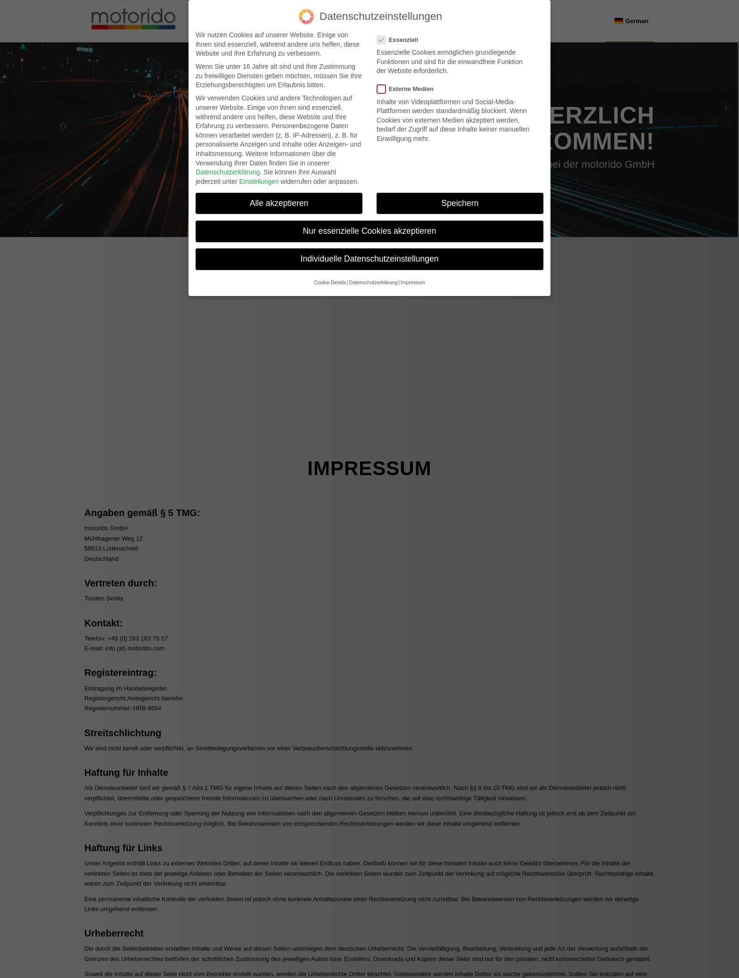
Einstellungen (259, 177)
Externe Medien (409, 85)
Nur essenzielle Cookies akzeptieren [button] (369, 226)
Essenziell (401, 35)
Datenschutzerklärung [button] (373, 278)
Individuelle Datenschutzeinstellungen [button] (370, 255)
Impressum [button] (413, 278)
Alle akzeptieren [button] (279, 199)
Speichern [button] (460, 199)
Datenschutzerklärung (228, 168)
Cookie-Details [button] (330, 278)
